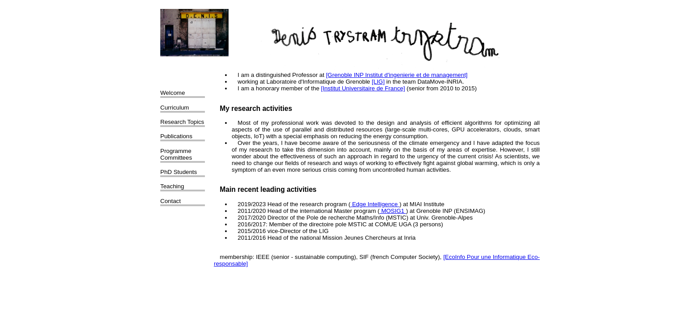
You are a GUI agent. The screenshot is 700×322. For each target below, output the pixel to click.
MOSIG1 (392, 211)
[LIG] (378, 81)
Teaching (172, 186)
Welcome (172, 92)
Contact (170, 201)
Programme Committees (176, 154)
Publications (176, 136)
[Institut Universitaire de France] (363, 88)
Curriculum (174, 107)
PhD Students (178, 172)
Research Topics (182, 122)
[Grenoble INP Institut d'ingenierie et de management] (396, 75)
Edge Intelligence (375, 204)
